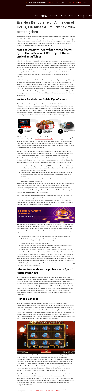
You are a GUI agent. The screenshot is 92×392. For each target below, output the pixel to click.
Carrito (40, 388)
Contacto (73, 11)
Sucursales (54, 11)
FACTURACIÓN (49, 388)
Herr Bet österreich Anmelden (44, 134)
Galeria (64, 11)
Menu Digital (44, 11)
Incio (37, 11)
